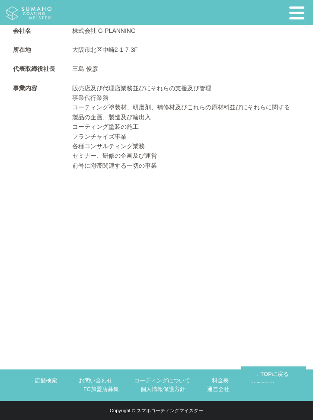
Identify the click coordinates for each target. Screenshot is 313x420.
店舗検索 (46, 380)
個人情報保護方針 (163, 389)
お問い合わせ (95, 380)
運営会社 (218, 389)
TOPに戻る (274, 374)
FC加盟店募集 (101, 389)
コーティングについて (162, 380)
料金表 (220, 380)
